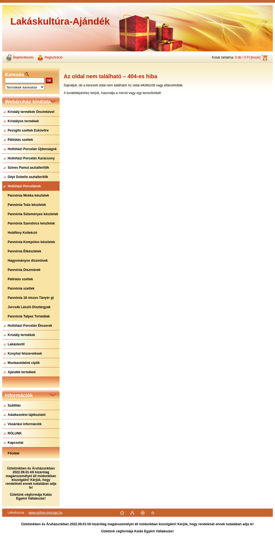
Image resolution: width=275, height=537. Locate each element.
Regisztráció (54, 57)
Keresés (14, 74)
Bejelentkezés (23, 57)
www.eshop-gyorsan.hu (45, 513)
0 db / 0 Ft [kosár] (248, 57)
